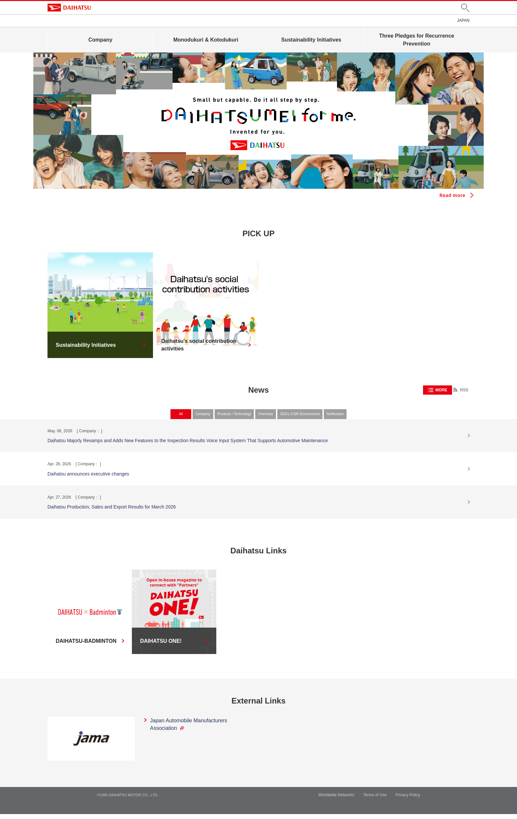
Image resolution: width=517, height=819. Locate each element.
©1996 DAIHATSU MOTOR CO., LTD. (127, 800)
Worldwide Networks (336, 800)
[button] (465, 7)
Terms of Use (375, 800)
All (142, 416)
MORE (441, 390)
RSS (464, 390)
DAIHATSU (69, 8)
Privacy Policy (407, 800)
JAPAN (463, 20)
